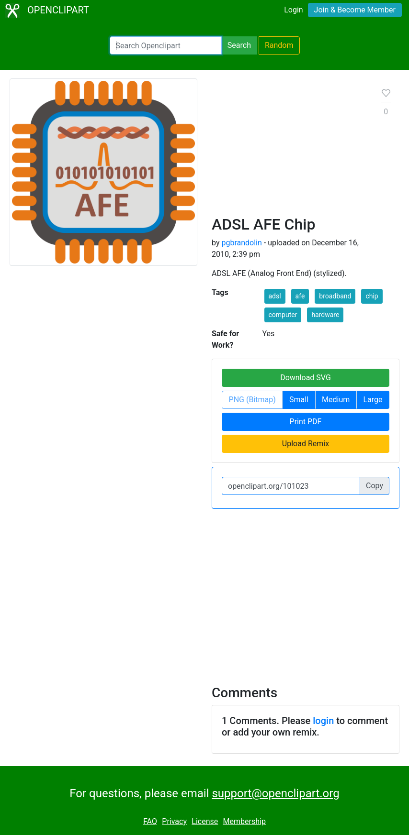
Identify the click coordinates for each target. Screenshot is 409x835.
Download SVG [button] (305, 377)
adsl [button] (275, 296)
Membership (244, 821)
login (323, 720)
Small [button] (298, 399)
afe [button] (300, 296)
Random (279, 45)
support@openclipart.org (275, 793)
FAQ (150, 821)
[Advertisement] (289, 150)
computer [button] (283, 315)
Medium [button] (336, 399)
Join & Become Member (355, 9)
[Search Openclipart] (166, 45)
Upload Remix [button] (305, 443)
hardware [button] (325, 315)
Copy (374, 485)
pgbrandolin (241, 242)
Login (293, 9)
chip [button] (371, 296)
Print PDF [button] (306, 421)
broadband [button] (335, 296)
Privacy (174, 821)
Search (239, 45)
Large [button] (372, 399)
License (205, 821)
